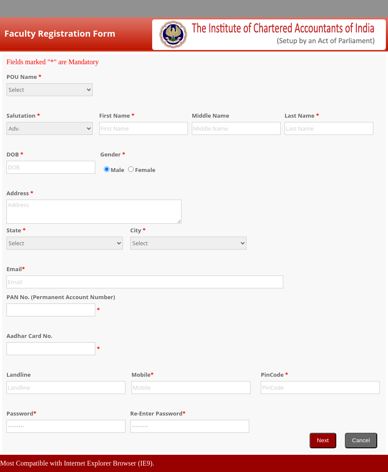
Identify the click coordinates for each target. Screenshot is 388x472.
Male (118, 170)
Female (145, 170)
